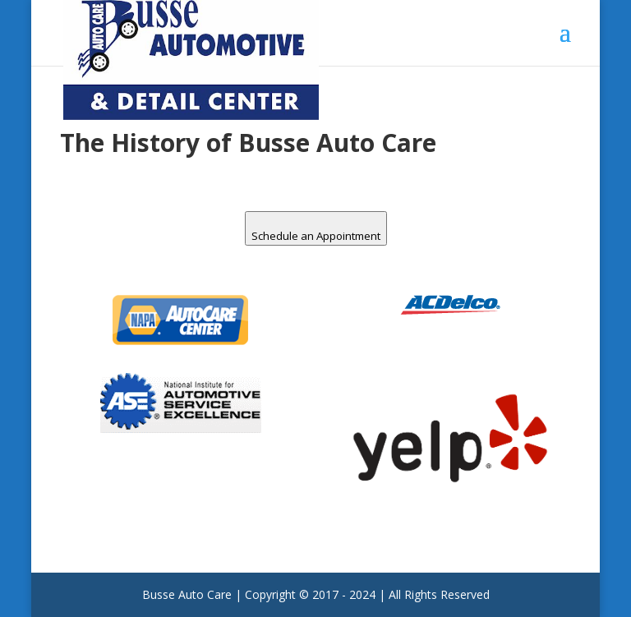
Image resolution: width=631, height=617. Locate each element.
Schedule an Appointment (315, 235)
